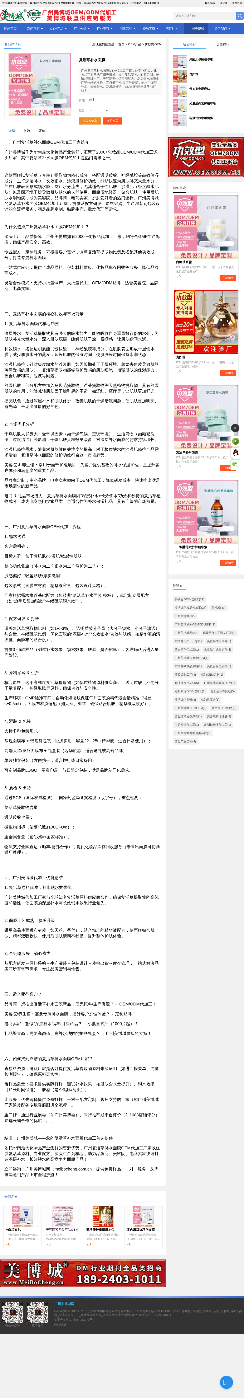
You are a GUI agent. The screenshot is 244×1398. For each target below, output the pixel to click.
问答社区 (172, 28)
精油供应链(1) (210, 699)
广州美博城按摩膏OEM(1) (191, 658)
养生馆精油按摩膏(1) (188, 716)
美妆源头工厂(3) (185, 674)
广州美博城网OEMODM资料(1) (195, 624)
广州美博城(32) (185, 616)
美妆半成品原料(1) (219, 641)
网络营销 (126, 28)
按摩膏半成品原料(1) (188, 666)
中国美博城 (196, 28)
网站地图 (60, 1324)
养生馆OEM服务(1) (224, 708)
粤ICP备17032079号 (79, 1319)
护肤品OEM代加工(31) (189, 599)
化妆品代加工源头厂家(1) (219, 632)
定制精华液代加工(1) (217, 724)
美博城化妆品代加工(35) (190, 607)
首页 (121, 44)
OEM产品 (56, 28)
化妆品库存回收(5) (223, 691)
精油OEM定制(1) (212, 674)
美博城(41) (218, 607)
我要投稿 (210, 3)
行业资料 (103, 28)
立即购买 (112, 120)
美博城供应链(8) (185, 699)
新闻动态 (33, 28)
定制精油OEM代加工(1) (190, 691)
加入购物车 (90, 120)
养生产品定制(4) (185, 741)
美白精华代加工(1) (187, 649)
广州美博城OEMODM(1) (190, 708)
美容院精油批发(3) (219, 716)
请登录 (223, 3)
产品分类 (80, 28)
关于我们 (221, 28)
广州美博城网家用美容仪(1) (192, 733)
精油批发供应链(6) (187, 683)
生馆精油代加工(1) (187, 724)
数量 (82, 110)
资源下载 (149, 28)
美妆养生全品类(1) (219, 666)
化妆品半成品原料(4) (217, 649)
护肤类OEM (153, 44)
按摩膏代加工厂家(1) (188, 641)
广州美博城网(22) (186, 632)
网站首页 (10, 28)
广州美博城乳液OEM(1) (219, 683)
